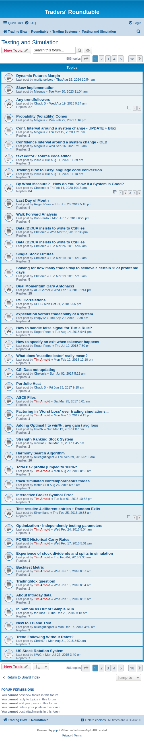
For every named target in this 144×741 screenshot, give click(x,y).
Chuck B (40, 103)
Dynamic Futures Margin (38, 76)
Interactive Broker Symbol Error (44, 495)
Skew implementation (35, 87)
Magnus (39, 91)
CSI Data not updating (35, 370)
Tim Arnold (42, 359)
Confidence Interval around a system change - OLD (61, 142)
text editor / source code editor (43, 156)
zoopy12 (40, 318)
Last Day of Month (32, 200)
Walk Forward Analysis (36, 214)
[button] (85, 58)
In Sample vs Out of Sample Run (45, 609)
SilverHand (41, 512)
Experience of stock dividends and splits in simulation (64, 553)
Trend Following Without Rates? (44, 637)
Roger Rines (42, 204)
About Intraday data (34, 595)
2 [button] (101, 58)
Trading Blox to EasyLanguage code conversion (59, 170)
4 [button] (114, 58)
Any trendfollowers (33, 99)
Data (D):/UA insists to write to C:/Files (50, 228)
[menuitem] (30, 23)
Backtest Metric (30, 567)
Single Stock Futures (35, 254)
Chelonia (40, 187)
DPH (37, 304)
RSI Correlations (31, 300)
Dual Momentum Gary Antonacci (45, 286)
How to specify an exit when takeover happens (57, 342)
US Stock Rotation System (39, 651)
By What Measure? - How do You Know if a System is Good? (70, 184)
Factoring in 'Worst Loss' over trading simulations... (62, 411)
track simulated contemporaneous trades (53, 481)
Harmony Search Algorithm (40, 453)
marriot (39, 443)
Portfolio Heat (28, 383)
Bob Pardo (41, 218)
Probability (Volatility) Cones (41, 116)
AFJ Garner (42, 290)
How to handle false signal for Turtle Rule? (54, 328)
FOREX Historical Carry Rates (42, 539)
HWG (38, 654)
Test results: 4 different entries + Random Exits (58, 509)
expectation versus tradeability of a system (54, 314)
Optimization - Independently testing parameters (59, 525)
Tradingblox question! (35, 581)
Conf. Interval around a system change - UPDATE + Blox (66, 128)
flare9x (38, 429)
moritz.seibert (43, 79)
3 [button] (108, 58)
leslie (37, 160)
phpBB (57, 730)
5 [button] (121, 58)
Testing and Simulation (30, 42)
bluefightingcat (44, 457)
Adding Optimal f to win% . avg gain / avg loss (57, 425)
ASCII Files (26, 397)
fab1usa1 (40, 613)
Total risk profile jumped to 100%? (46, 467)
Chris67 (39, 640)
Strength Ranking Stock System (44, 439)
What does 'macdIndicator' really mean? (52, 356)
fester (38, 485)
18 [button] (132, 58)
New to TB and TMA (34, 623)
